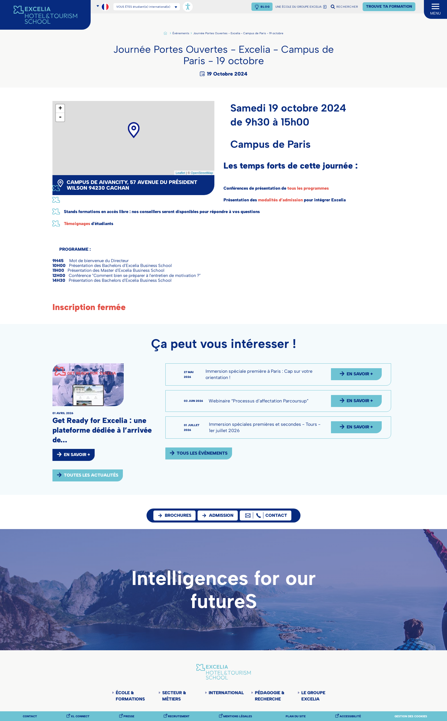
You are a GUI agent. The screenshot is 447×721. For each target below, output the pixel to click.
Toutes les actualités (91, 475)
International (226, 692)
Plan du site (296, 716)
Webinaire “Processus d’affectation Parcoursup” (258, 401)
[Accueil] (45, 15)
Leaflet (180, 173)
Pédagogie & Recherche (269, 696)
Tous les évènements (202, 453)
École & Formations (130, 696)
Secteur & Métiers (174, 696)
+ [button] (60, 108)
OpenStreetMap (202, 173)
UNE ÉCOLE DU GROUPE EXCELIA (298, 7)
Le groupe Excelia (313, 696)
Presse (128, 716)
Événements (180, 33)
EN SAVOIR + (77, 454)
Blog (265, 7)
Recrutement (179, 716)
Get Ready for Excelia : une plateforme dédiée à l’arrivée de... (102, 430)
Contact (30, 716)
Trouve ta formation (389, 6)
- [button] (60, 117)
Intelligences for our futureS (223, 590)
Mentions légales (237, 716)
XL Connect (80, 716)
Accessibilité (350, 716)
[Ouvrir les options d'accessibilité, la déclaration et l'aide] (188, 7)
